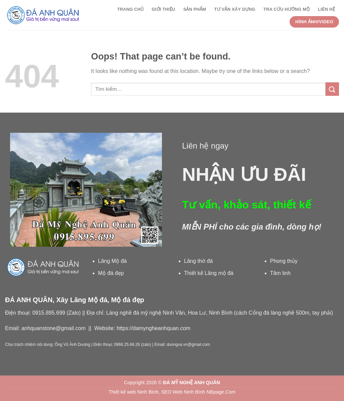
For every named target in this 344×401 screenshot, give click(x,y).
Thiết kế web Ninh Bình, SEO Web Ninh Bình (157, 392)
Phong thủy (284, 261)
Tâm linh (280, 273)
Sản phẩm (194, 9)
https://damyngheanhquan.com (153, 328)
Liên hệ (326, 9)
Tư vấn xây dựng (234, 9)
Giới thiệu (163, 9)
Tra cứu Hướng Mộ (286, 9)
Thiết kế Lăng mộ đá (208, 273)
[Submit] (332, 88)
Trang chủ (130, 9)
